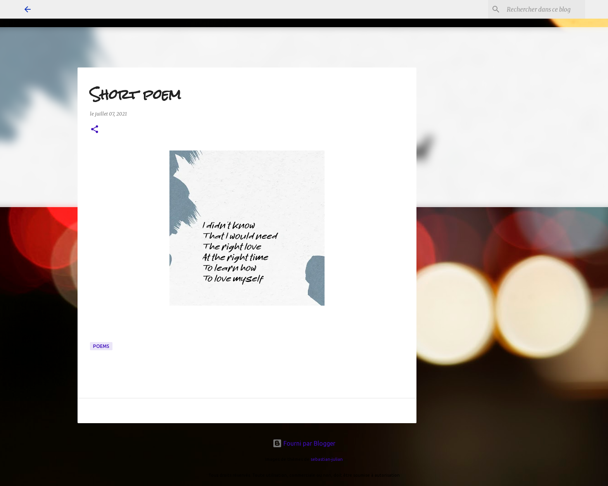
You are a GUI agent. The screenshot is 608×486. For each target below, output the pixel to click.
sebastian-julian (327, 459)
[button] (94, 130)
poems (101, 346)
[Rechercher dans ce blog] (544, 9)
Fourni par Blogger (304, 443)
